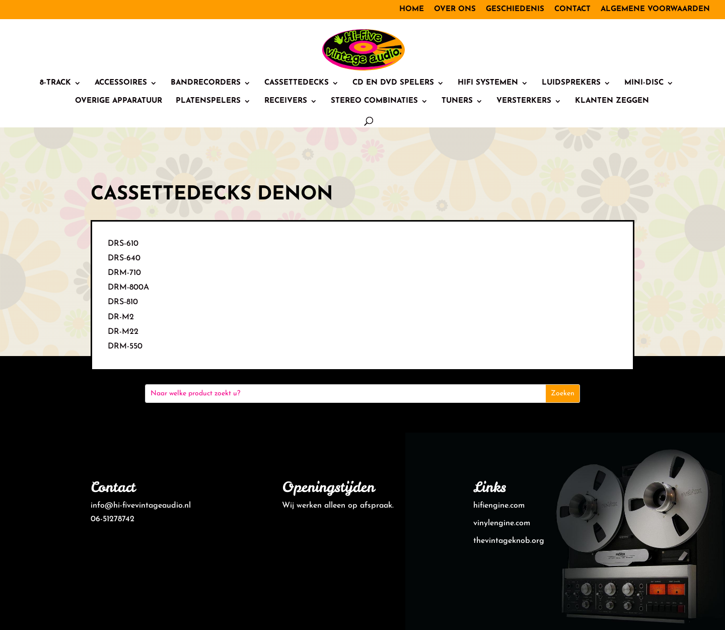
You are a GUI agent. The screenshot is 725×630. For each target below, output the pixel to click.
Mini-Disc (644, 83)
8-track (55, 83)
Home (411, 9)
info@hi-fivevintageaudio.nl (141, 506)
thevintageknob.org (508, 541)
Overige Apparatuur (118, 101)
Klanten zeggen (612, 101)
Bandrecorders (206, 83)
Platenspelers (208, 101)
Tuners (457, 101)
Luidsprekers (571, 83)
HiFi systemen (488, 83)
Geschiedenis (515, 9)
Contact (572, 9)
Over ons (455, 9)
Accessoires (121, 83)
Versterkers (523, 101)
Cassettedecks (296, 83)
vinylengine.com (501, 523)
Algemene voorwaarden (655, 9)
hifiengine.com (499, 506)
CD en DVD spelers (393, 83)
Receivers (285, 101)
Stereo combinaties (374, 101)
